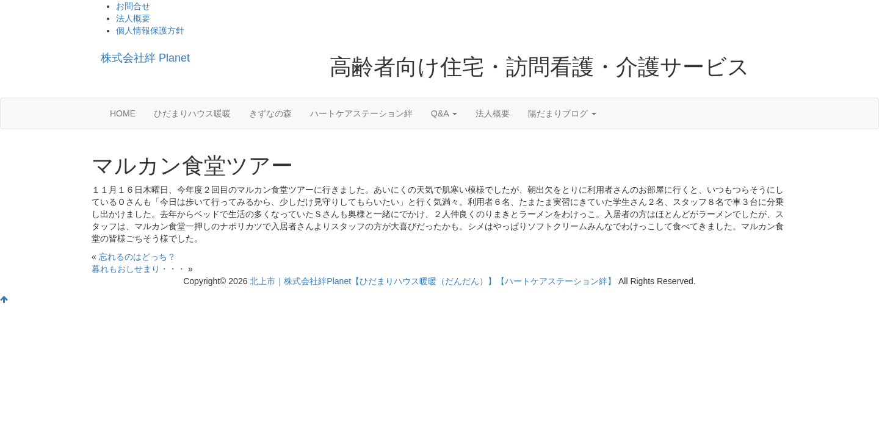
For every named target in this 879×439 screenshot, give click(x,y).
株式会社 (145, 58)
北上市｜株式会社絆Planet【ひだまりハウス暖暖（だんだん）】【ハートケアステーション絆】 (433, 281)
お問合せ (133, 6)
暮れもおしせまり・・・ (139, 269)
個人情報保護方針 (150, 30)
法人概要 (133, 18)
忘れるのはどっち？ (137, 257)
